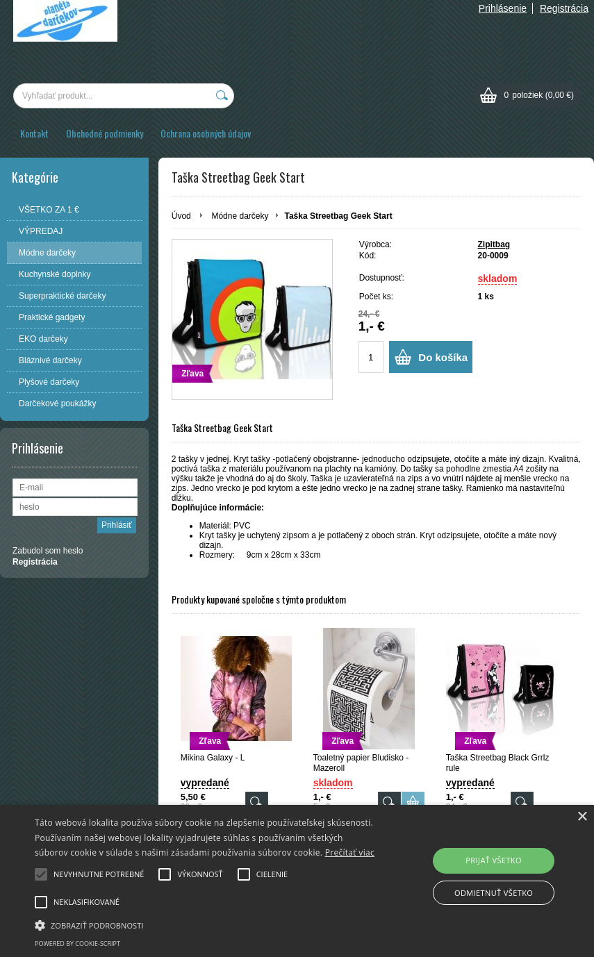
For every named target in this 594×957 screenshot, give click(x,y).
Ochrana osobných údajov (205, 133)
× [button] (582, 817)
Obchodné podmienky (104, 133)
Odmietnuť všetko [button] (493, 893)
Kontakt (34, 133)
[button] (205, 924)
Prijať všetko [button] (493, 860)
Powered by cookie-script (77, 943)
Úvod (181, 216)
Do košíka (443, 357)
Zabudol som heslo (48, 551)
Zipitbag (494, 244)
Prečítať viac (349, 852)
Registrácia (564, 8)
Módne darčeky (239, 216)
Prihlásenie (503, 8)
